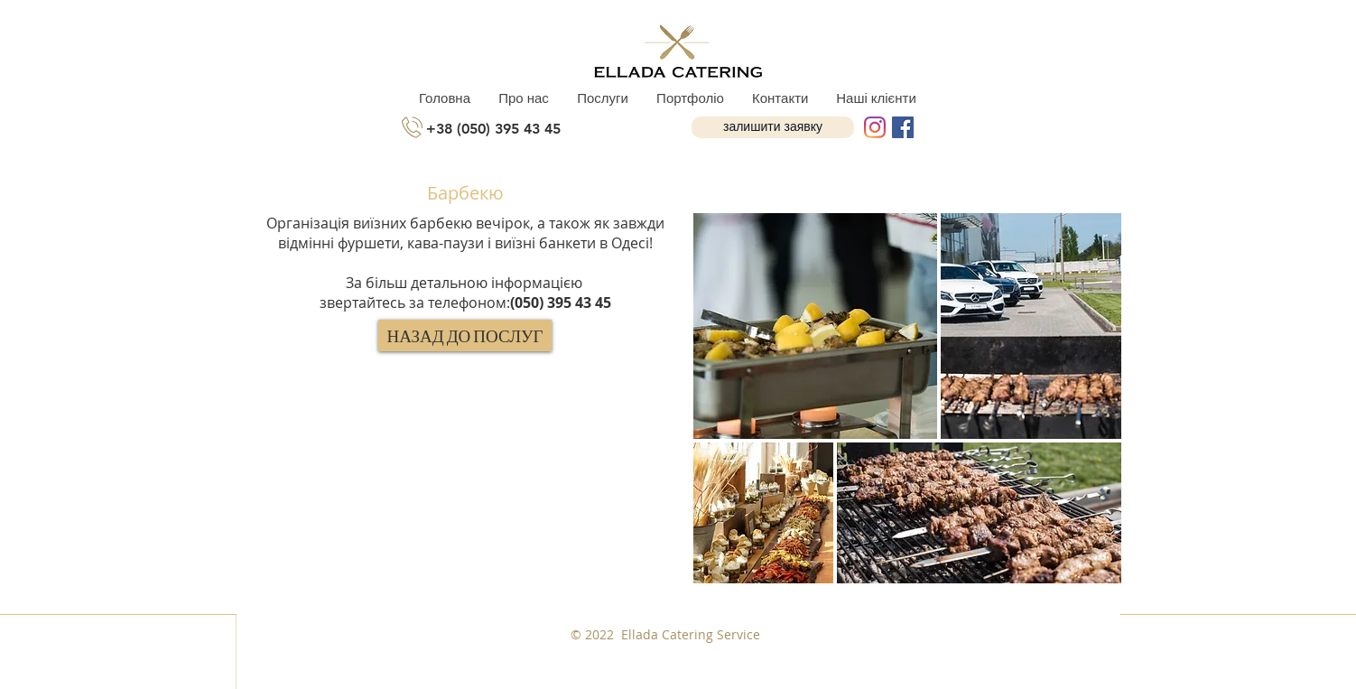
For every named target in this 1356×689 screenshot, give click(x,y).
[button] (773, 127)
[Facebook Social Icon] (903, 127)
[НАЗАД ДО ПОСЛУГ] (465, 335)
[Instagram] (875, 127)
